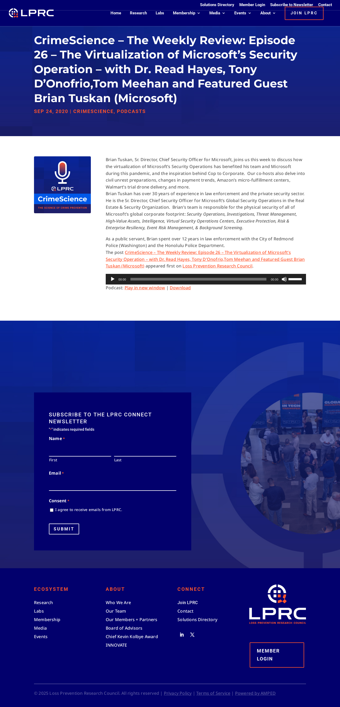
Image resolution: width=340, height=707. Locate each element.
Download (180, 288)
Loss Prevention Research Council (217, 266)
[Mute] (284, 279)
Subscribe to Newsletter (291, 5)
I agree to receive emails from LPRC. (88, 509)
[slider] (198, 279)
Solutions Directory (217, 5)
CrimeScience (93, 111)
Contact (325, 5)
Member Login (252, 5)
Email (56, 473)
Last (118, 459)
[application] (206, 279)
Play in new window (145, 288)
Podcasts (131, 111)
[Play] (112, 279)
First (53, 459)
